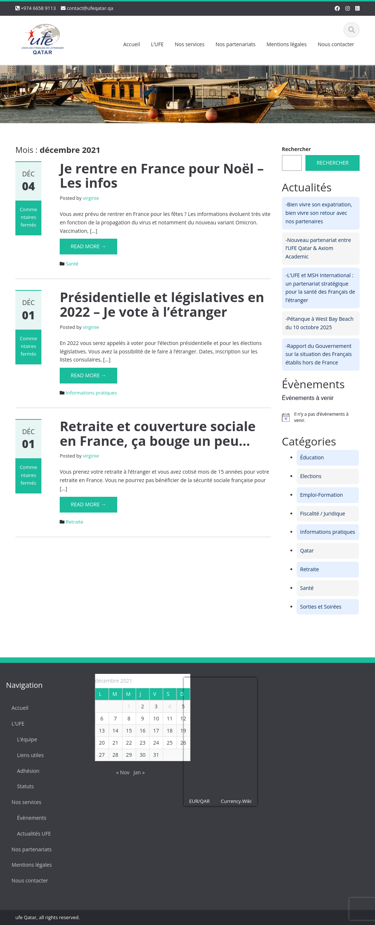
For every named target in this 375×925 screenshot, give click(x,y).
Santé (72, 263)
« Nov (120, 772)
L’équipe (24, 739)
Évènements (29, 817)
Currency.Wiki (233, 801)
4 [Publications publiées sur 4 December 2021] (166, 706)
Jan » (136, 772)
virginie (91, 198)
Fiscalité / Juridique (322, 513)
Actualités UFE (31, 833)
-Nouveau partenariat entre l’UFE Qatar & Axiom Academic (318, 248)
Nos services (189, 44)
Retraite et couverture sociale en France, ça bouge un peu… (158, 433)
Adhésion (25, 770)
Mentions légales (287, 44)
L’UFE (157, 44)
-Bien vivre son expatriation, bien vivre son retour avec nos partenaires (319, 213)
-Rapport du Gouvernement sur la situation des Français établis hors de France (319, 354)
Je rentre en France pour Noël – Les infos (162, 175)
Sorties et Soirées (321, 606)
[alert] (321, 417)
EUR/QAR (196, 801)
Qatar (307, 550)
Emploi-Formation (321, 494)
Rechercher (296, 149)
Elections (311, 476)
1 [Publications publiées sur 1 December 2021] (126, 706)
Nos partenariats (235, 44)
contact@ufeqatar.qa (90, 8)
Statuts (22, 786)
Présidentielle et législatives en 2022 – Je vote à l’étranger (162, 304)
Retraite (74, 521)
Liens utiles (27, 755)
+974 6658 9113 (38, 8)
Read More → (88, 246)
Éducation (312, 457)
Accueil (131, 44)
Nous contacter (336, 44)
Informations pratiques (91, 392)
